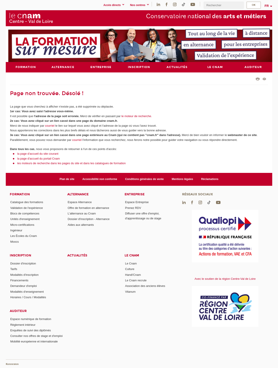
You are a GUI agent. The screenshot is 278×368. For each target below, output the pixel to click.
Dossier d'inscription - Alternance (89, 219)
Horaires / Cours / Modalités (28, 297)
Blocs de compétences (24, 213)
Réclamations (209, 179)
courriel (50, 125)
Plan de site (67, 179)
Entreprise (135, 194)
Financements (19, 280)
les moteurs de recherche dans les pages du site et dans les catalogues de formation (71, 163)
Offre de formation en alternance (88, 207)
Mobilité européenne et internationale (34, 341)
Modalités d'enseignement (27, 291)
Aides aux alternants (81, 224)
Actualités (77, 255)
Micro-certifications (22, 224)
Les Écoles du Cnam (23, 236)
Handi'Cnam (133, 274)
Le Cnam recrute (136, 280)
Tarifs (13, 269)
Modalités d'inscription (24, 274)
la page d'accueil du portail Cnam (38, 158)
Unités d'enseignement (25, 219)
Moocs (14, 241)
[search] (224, 5)
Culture (129, 269)
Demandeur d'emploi (23, 286)
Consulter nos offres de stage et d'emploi (36, 336)
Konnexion (12, 364)
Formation (20, 194)
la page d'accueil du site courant (37, 153)
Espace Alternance (80, 202)
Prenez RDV (133, 207)
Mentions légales (182, 179)
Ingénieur (16, 230)
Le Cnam (132, 255)
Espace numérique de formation (30, 319)
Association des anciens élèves (145, 286)
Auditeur (18, 311)
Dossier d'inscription (23, 263)
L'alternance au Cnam (82, 213)
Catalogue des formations (26, 202)
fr (267, 6)
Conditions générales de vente (144, 179)
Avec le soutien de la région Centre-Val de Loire (225, 278)
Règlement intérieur (22, 324)
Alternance (78, 194)
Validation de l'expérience (26, 207)
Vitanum (130, 291)
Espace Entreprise (137, 202)
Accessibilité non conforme (99, 179)
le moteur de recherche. (136, 116)
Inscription (20, 255)
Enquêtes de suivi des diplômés (30, 330)
